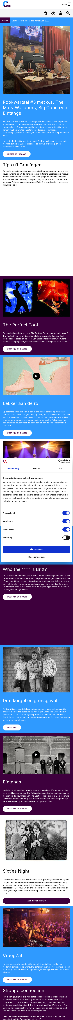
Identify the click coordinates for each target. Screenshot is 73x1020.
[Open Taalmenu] (45, 13)
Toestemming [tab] (12, 468)
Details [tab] (36, 468)
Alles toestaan (36, 549)
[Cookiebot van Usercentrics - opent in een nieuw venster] (58, 461)
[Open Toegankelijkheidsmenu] (53, 13)
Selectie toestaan (36, 557)
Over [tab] (60, 468)
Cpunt (6, 4)
